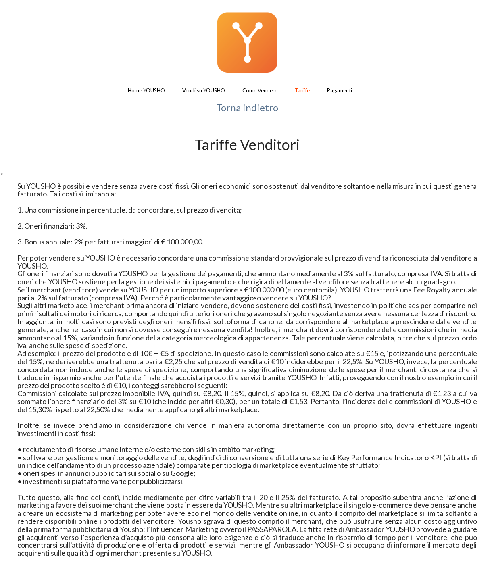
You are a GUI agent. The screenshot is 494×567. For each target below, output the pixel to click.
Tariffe (302, 90)
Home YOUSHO (146, 90)
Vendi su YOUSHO (203, 90)
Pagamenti (339, 90)
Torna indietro (247, 107)
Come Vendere (259, 90)
